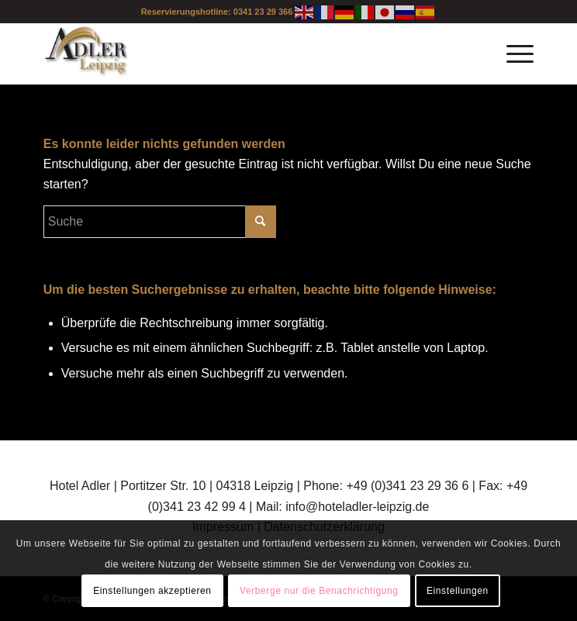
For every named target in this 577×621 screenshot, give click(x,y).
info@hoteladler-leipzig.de (357, 506)
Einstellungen (458, 590)
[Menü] (512, 53)
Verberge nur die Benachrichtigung (319, 590)
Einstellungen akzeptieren (152, 590)
